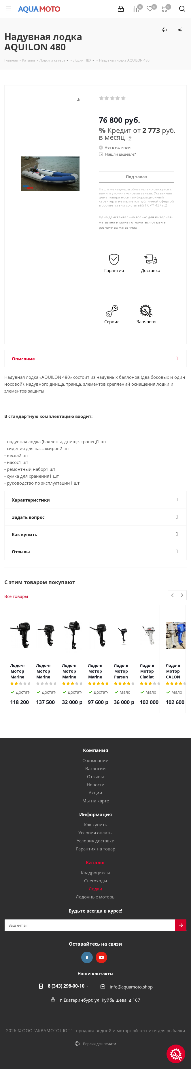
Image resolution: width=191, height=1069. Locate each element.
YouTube (101, 957)
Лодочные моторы (96, 897)
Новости (96, 784)
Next (182, 595)
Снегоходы (95, 880)
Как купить (95, 824)
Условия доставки (96, 841)
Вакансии (95, 768)
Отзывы (95, 776)
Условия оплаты (95, 832)
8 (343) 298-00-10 (66, 986)
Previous (172, 595)
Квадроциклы (95, 872)
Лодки (95, 889)
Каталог (95, 862)
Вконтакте (87, 957)
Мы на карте (95, 801)
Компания (95, 750)
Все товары (16, 596)
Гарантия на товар (95, 849)
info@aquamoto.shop (131, 987)
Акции (95, 792)
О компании (95, 760)
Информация (95, 814)
